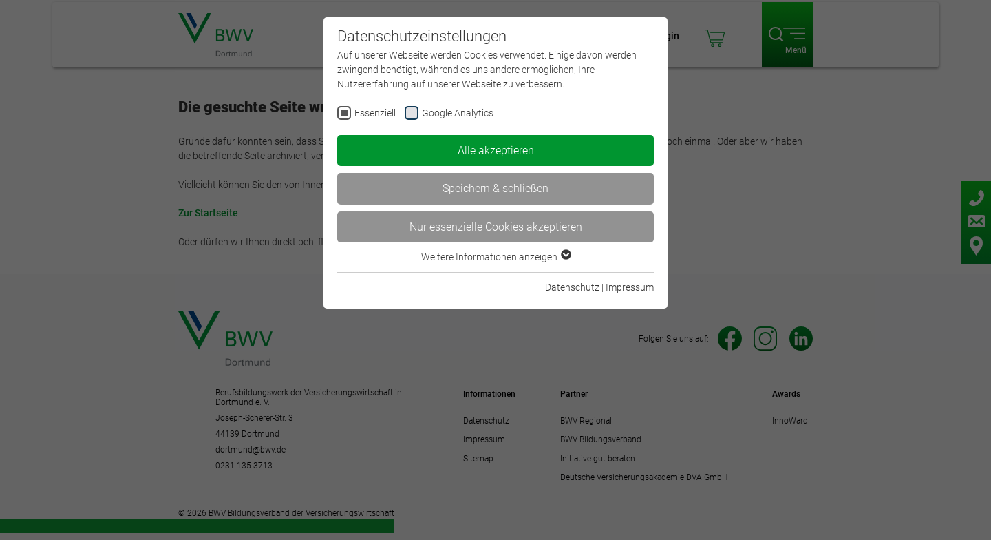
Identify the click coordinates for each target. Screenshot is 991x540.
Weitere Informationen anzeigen (495, 256)
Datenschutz (572, 287)
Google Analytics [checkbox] (457, 112)
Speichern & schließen (495, 188)
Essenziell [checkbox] (375, 112)
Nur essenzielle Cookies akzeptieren (495, 226)
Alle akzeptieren (496, 150)
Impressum (630, 287)
